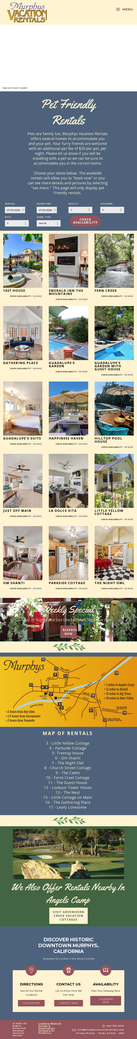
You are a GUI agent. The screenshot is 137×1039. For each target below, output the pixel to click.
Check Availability (85, 221)
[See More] (22, 261)
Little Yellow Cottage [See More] (109, 512)
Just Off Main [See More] (17, 510)
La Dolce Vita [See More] (63, 510)
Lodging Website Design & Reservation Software (49, 1027)
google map (31, 1003)
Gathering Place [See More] (20, 363)
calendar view (106, 1001)
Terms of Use (107, 1033)
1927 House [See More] (14, 290)
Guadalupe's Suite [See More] (22, 438)
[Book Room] (20, 296)
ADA (121, 1033)
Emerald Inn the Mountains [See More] (66, 292)
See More (37, 296)
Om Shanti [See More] (14, 583)
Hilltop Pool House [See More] (108, 439)
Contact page (68, 1003)
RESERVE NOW (70, 632)
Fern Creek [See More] (106, 290)
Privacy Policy (85, 1033)
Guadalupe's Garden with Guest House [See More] (108, 366)
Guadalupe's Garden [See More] (62, 364)
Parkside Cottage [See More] (67, 583)
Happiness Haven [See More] (66, 438)
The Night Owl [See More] (110, 583)
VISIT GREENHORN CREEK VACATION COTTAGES (68, 915)
